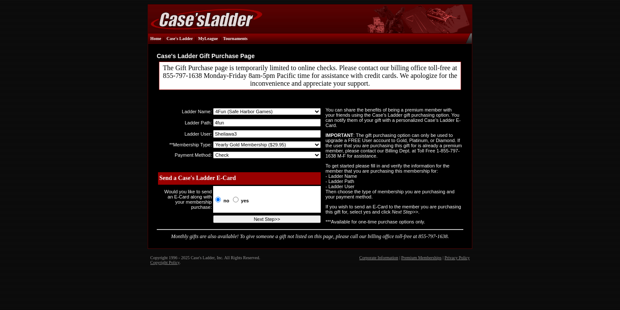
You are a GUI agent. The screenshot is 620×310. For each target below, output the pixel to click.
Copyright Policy (165, 262)
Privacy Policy (457, 257)
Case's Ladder (180, 38)
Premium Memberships (421, 257)
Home (155, 38)
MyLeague (208, 38)
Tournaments (235, 38)
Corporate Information (379, 257)
